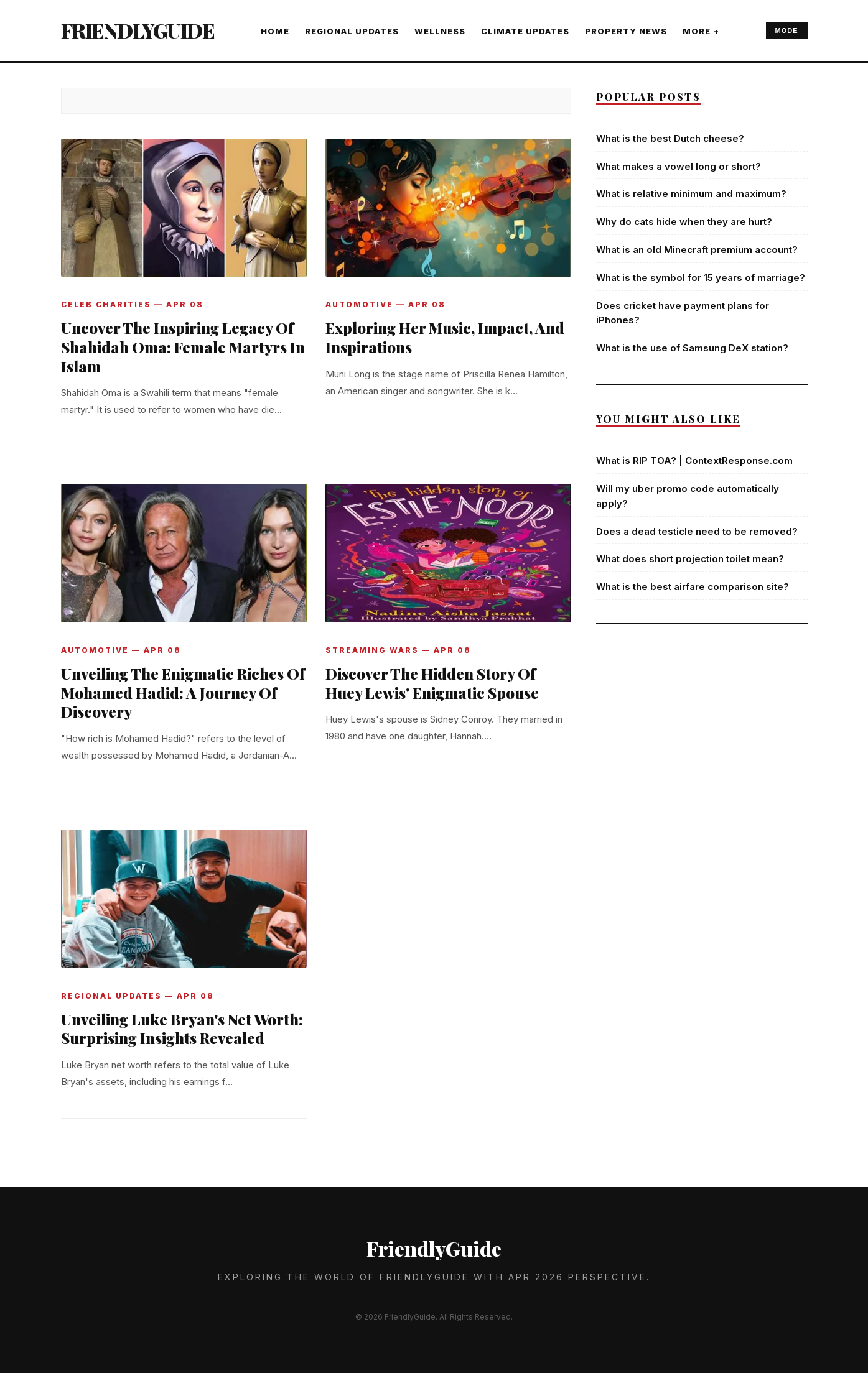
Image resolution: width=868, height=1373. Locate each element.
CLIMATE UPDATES (525, 31)
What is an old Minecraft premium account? (697, 250)
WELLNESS (439, 31)
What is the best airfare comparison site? (692, 587)
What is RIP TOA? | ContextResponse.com (694, 460)
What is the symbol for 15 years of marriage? (700, 278)
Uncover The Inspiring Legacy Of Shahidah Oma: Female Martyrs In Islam (183, 347)
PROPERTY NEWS (626, 31)
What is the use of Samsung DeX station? (692, 348)
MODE (786, 30)
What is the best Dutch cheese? (670, 138)
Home (275, 31)
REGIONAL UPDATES (352, 31)
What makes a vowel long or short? (678, 166)
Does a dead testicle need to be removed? (697, 531)
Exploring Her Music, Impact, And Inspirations (444, 337)
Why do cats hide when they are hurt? (684, 222)
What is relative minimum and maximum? (691, 194)
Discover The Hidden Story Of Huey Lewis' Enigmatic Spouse (432, 683)
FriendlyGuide (138, 30)
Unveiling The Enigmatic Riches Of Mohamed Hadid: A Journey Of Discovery (183, 692)
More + (701, 31)
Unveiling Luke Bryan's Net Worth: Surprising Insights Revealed (182, 1028)
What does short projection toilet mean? (690, 559)
